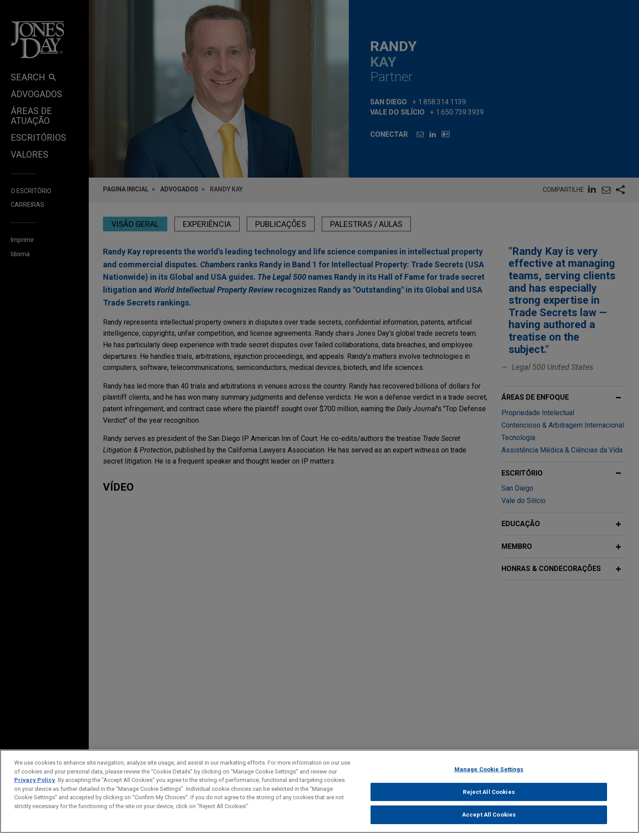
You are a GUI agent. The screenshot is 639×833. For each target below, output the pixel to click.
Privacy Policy (34, 783)
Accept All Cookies (489, 818)
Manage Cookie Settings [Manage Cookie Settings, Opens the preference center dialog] (489, 773)
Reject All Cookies (488, 795)
